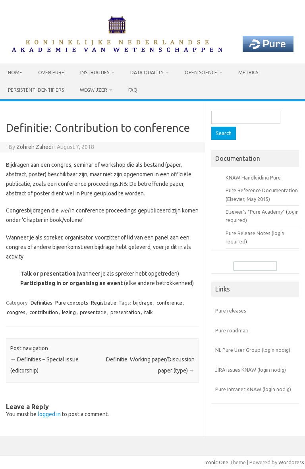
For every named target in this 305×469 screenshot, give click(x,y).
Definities (41, 302)
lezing (69, 312)
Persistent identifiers (36, 90)
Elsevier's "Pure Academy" (255, 211)
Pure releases (230, 310)
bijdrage (142, 302)
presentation (125, 312)
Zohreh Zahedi (34, 147)
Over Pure (51, 72)
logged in (49, 414)
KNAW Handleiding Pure (253, 177)
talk (148, 312)
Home (15, 72)
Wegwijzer (93, 90)
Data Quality (147, 72)
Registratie (103, 302)
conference (169, 302)
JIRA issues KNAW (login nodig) (250, 369)
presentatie (93, 312)
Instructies (94, 72)
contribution (43, 312)
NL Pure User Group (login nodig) (252, 350)
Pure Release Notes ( (249, 233)
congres (16, 312)
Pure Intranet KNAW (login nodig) (253, 389)
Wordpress (291, 462)
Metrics (248, 72)
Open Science (201, 72)
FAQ (132, 90)
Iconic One (216, 462)
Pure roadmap (232, 330)
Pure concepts (71, 302)
